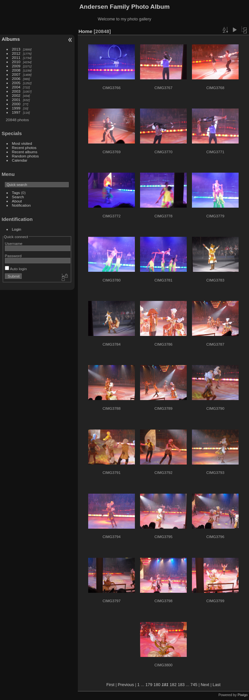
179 (148, 684)
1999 (16, 108)
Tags (16, 192)
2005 (16, 83)
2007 (16, 74)
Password (13, 256)
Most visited (22, 143)
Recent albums (24, 152)
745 (193, 684)
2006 (16, 78)
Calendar (20, 160)
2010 (16, 62)
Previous (126, 684)
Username (13, 243)
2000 (16, 104)
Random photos (25, 156)
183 (181, 684)
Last (216, 684)
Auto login (16, 269)
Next (205, 684)
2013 (16, 49)
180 (156, 684)
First (110, 684)
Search (18, 197)
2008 (16, 70)
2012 (16, 53)
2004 (16, 87)
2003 (16, 91)
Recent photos (24, 147)
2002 (16, 95)
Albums (11, 39)
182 (173, 684)
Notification (21, 205)
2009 (16, 66)
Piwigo (243, 695)
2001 (16, 100)
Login (16, 229)
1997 (16, 112)
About (17, 201)
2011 (16, 57)
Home (85, 31)
